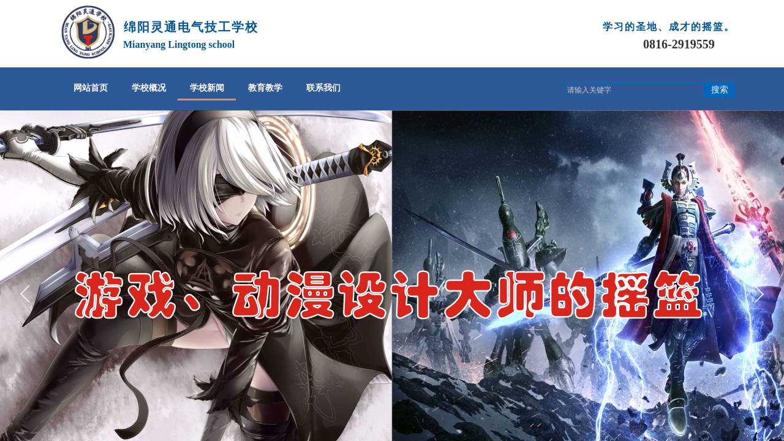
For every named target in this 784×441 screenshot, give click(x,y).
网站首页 (91, 87)
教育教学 (265, 87)
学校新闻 (207, 87)
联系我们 (323, 87)
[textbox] (634, 90)
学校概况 (149, 87)
